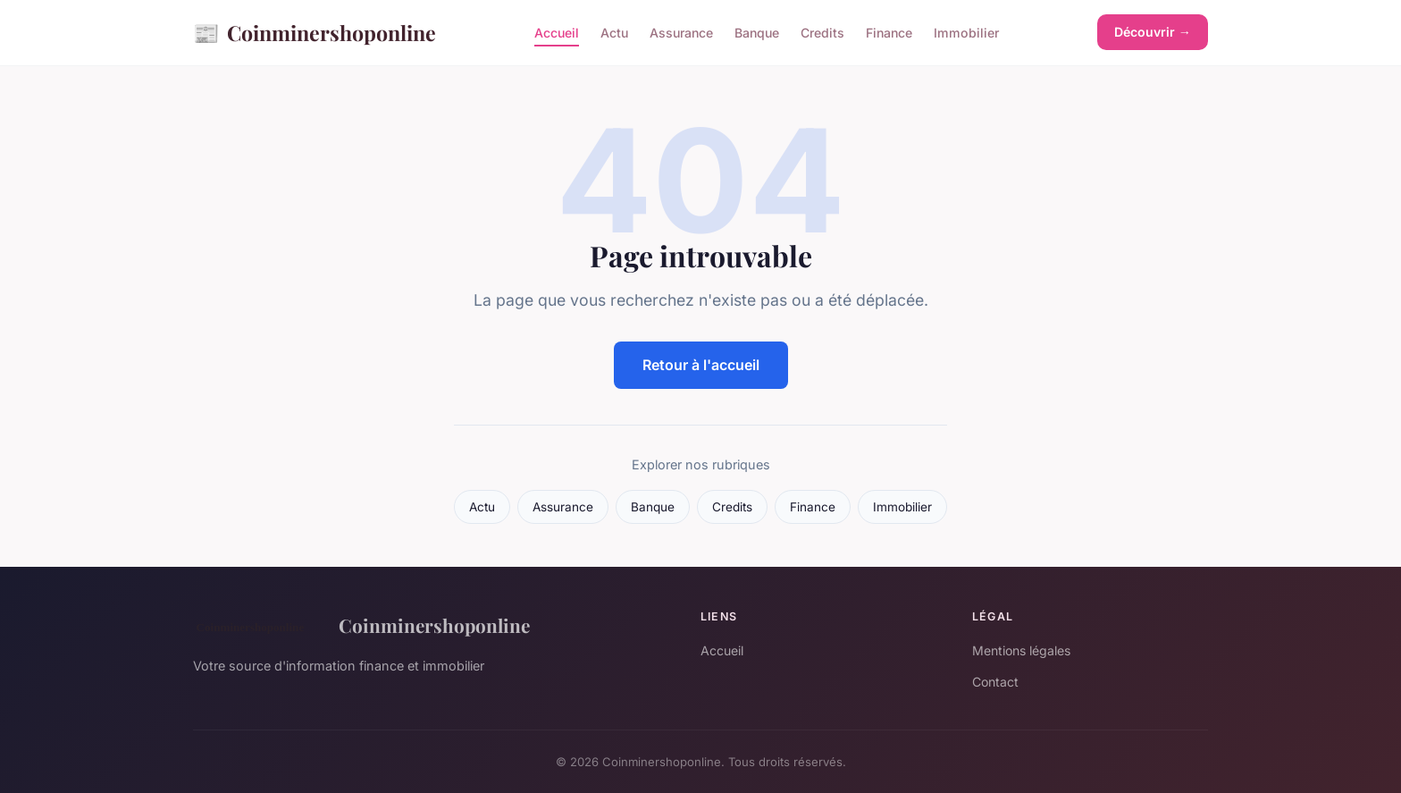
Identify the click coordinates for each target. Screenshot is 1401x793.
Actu (614, 32)
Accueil (556, 32)
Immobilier (966, 32)
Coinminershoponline (314, 32)
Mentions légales (1021, 650)
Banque (756, 32)
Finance (889, 32)
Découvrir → (1152, 31)
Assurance (681, 32)
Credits (822, 32)
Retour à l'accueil (700, 365)
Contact (995, 681)
